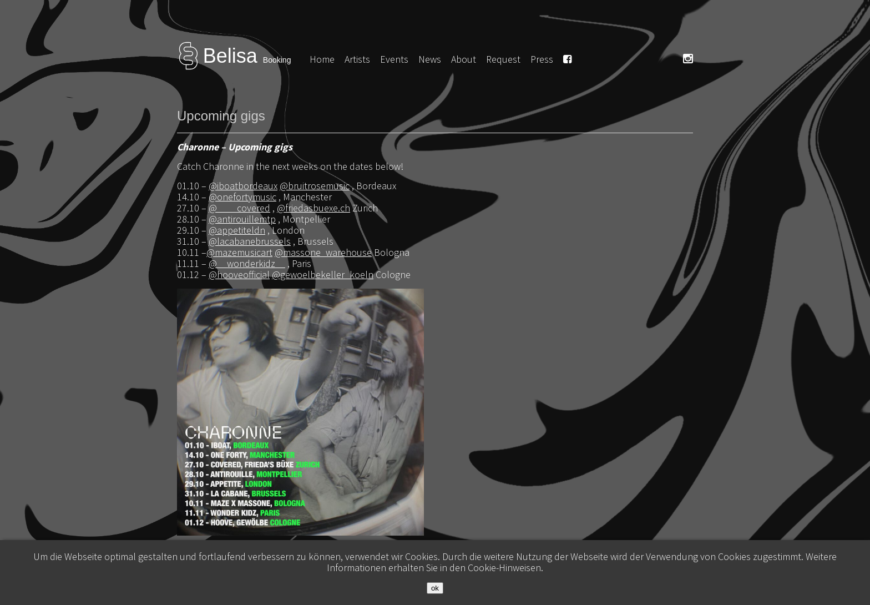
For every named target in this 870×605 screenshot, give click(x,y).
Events (394, 59)
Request (503, 59)
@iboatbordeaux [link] (243, 185)
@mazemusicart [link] (239, 252)
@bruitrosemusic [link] (315, 185)
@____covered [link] (239, 207)
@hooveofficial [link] (239, 274)
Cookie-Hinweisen (504, 567)
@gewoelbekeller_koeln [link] (322, 274)
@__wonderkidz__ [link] (247, 263)
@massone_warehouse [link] (323, 252)
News (429, 59)
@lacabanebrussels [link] (250, 241)
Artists (357, 59)
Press (541, 59)
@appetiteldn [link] (237, 230)
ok (435, 588)
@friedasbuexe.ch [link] (313, 207)
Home (322, 59)
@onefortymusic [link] (242, 196)
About (463, 59)
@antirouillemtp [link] (242, 219)
